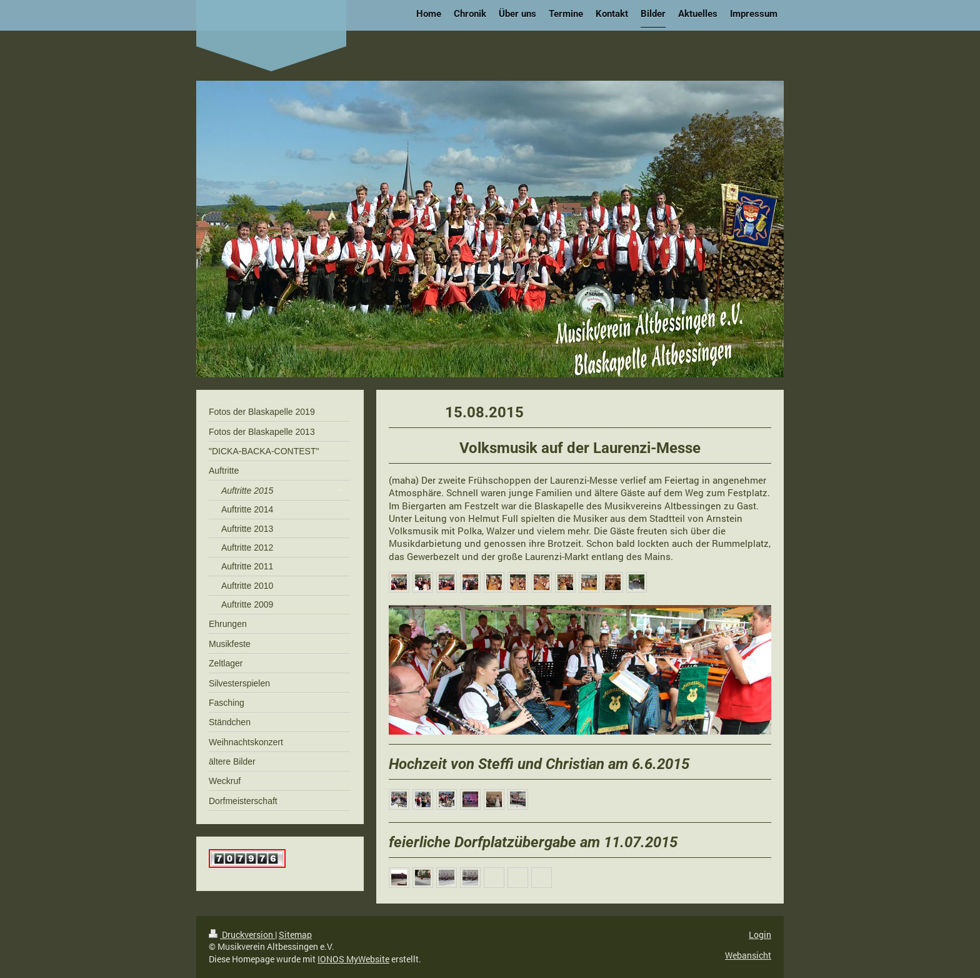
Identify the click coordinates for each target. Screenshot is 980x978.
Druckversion (242, 934)
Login (760, 934)
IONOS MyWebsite (353, 959)
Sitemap (295, 934)
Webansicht (748, 955)
